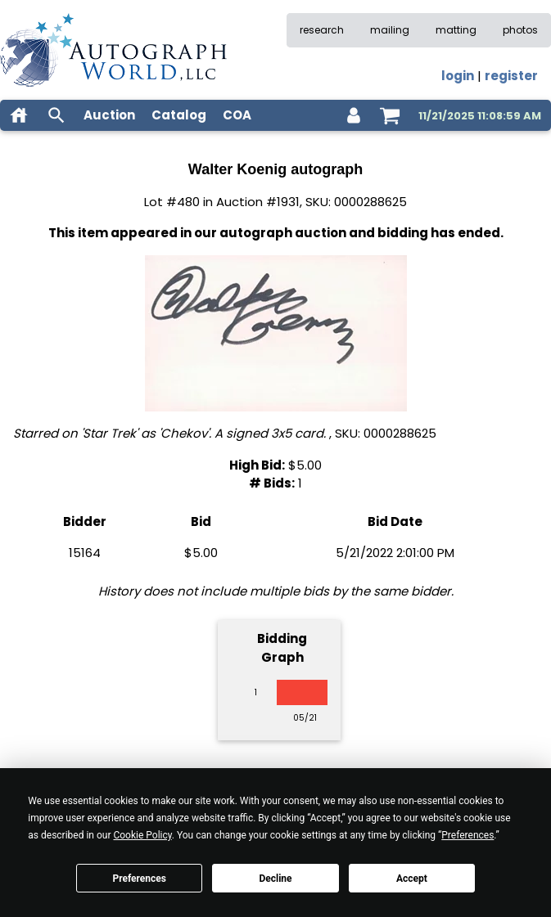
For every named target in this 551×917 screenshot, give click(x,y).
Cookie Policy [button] (142, 835)
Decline (275, 878)
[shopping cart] (389, 115)
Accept (411, 878)
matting (456, 30)
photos (520, 30)
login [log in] (457, 75)
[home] (18, 115)
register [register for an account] (511, 75)
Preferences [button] (467, 835)
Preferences (139, 878)
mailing (389, 30)
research (322, 30)
